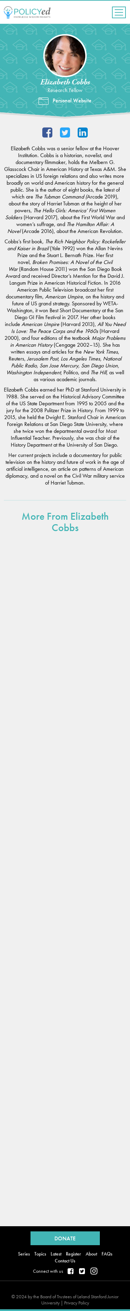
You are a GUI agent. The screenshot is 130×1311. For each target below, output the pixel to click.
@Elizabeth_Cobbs (65, 133)
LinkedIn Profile (83, 133)
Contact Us (65, 1261)
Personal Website (72, 100)
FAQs (107, 1254)
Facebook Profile (47, 133)
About (91, 1254)
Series (24, 1254)
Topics (40, 1254)
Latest (56, 1254)
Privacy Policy (76, 1303)
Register (73, 1254)
